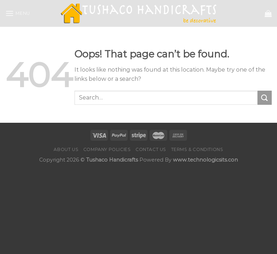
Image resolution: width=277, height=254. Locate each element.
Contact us (151, 149)
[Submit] (265, 97)
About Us (66, 149)
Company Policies (107, 149)
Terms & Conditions (197, 149)
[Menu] (17, 13)
